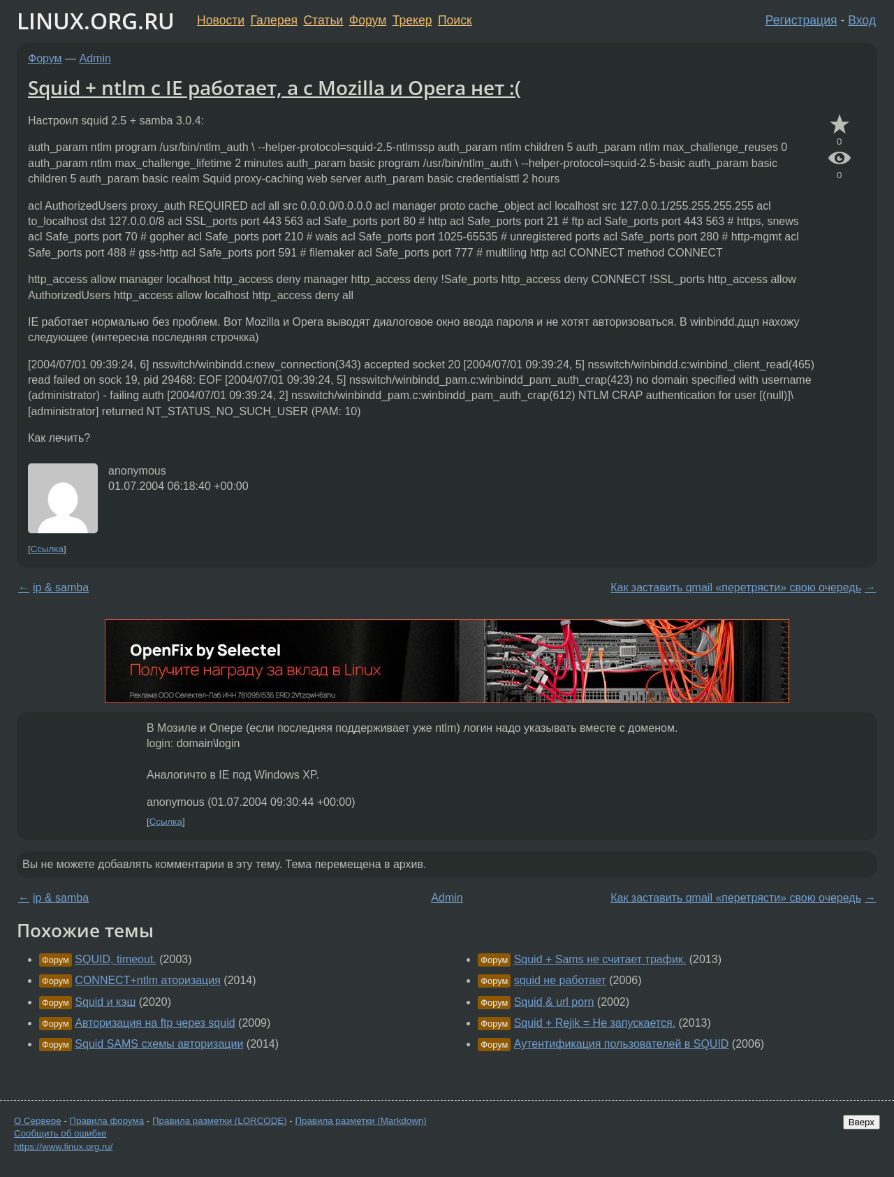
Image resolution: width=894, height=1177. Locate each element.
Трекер (412, 20)
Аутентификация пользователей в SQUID (621, 1044)
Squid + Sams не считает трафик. (600, 959)
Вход (862, 20)
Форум (367, 20)
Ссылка (47, 549)
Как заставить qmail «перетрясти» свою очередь (735, 587)
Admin (95, 58)
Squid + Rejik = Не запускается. (594, 1023)
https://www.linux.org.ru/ (63, 1146)
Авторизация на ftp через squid (155, 1023)
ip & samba (61, 587)
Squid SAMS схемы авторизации (159, 1044)
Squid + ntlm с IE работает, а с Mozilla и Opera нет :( (274, 87)
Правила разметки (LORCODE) (219, 1120)
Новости (220, 20)
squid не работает (560, 980)
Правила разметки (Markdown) (360, 1120)
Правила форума (107, 1120)
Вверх (861, 1122)
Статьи (323, 20)
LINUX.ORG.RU (96, 21)
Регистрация (801, 20)
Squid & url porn (554, 1002)
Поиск (455, 20)
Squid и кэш (105, 1002)
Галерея (274, 20)
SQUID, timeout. (115, 959)
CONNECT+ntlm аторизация (148, 980)
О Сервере (37, 1120)
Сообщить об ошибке (60, 1133)
